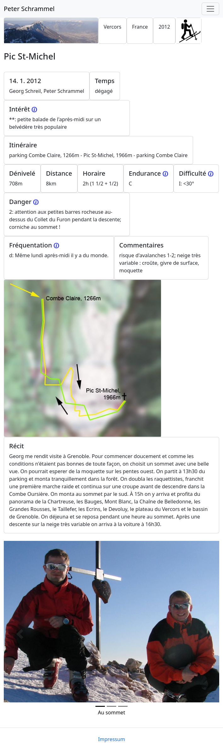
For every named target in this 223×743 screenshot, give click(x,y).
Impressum (111, 739)
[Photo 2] (123, 706)
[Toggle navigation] (210, 9)
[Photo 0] (100, 706)
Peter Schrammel (29, 8)
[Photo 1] (111, 706)
